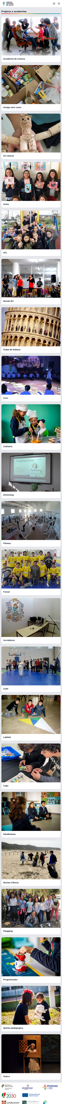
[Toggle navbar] (54, 3)
